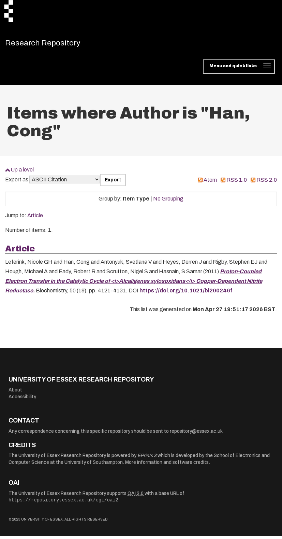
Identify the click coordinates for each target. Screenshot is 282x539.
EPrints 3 (147, 458)
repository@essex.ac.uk (196, 434)
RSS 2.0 (266, 183)
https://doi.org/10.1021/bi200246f (186, 293)
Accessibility (22, 399)
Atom (210, 183)
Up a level (22, 173)
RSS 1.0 (236, 183)
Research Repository (53, 44)
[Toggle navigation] (239, 70)
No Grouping (168, 202)
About (15, 393)
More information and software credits (167, 465)
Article (35, 218)
